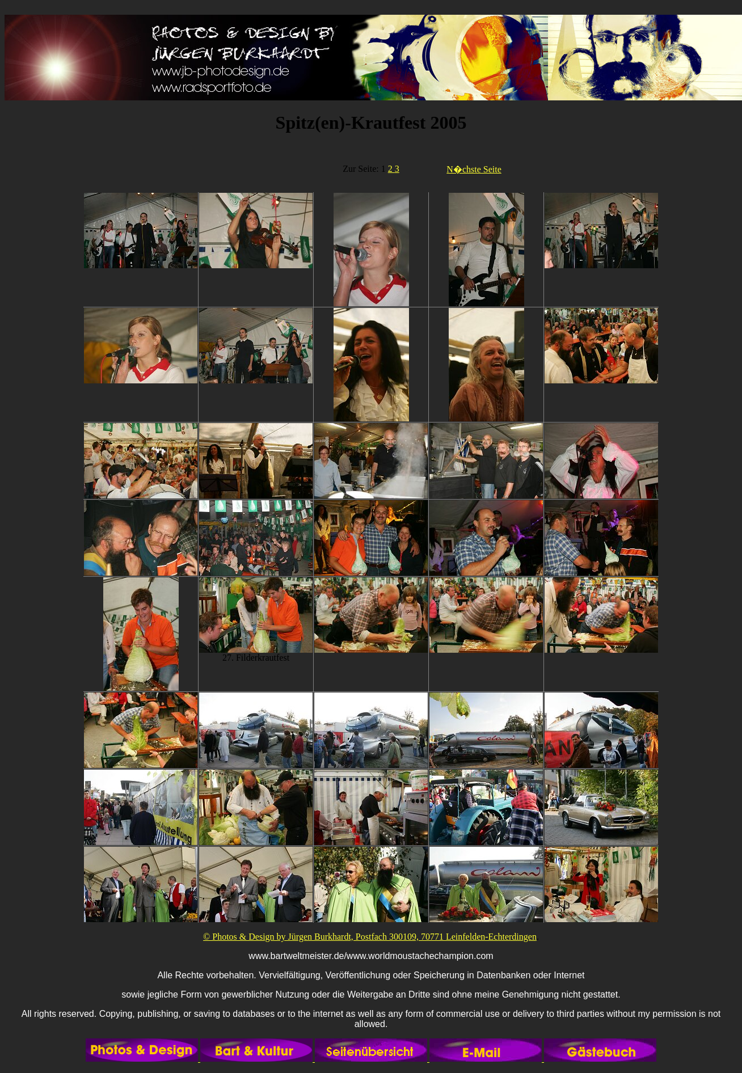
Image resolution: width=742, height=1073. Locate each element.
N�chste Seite (473, 169)
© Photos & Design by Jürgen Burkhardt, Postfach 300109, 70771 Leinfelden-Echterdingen (370, 936)
